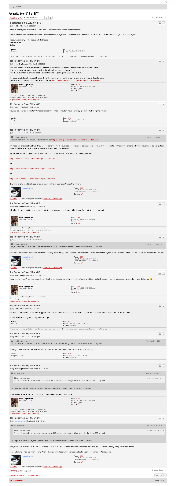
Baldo (17, 26)
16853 (81, 188)
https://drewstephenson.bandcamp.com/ (25, 99)
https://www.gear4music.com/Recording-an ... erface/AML (76, 80)
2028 (69, 118)
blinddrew (17, 137)
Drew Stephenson (21, 64)
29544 (78, 85)
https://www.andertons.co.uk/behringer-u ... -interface (32, 158)
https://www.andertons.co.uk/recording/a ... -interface (32, 168)
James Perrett (20, 133)
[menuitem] (166, 2)
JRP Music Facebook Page (52, 199)
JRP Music (13, 199)
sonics (17, 107)
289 (69, 49)
